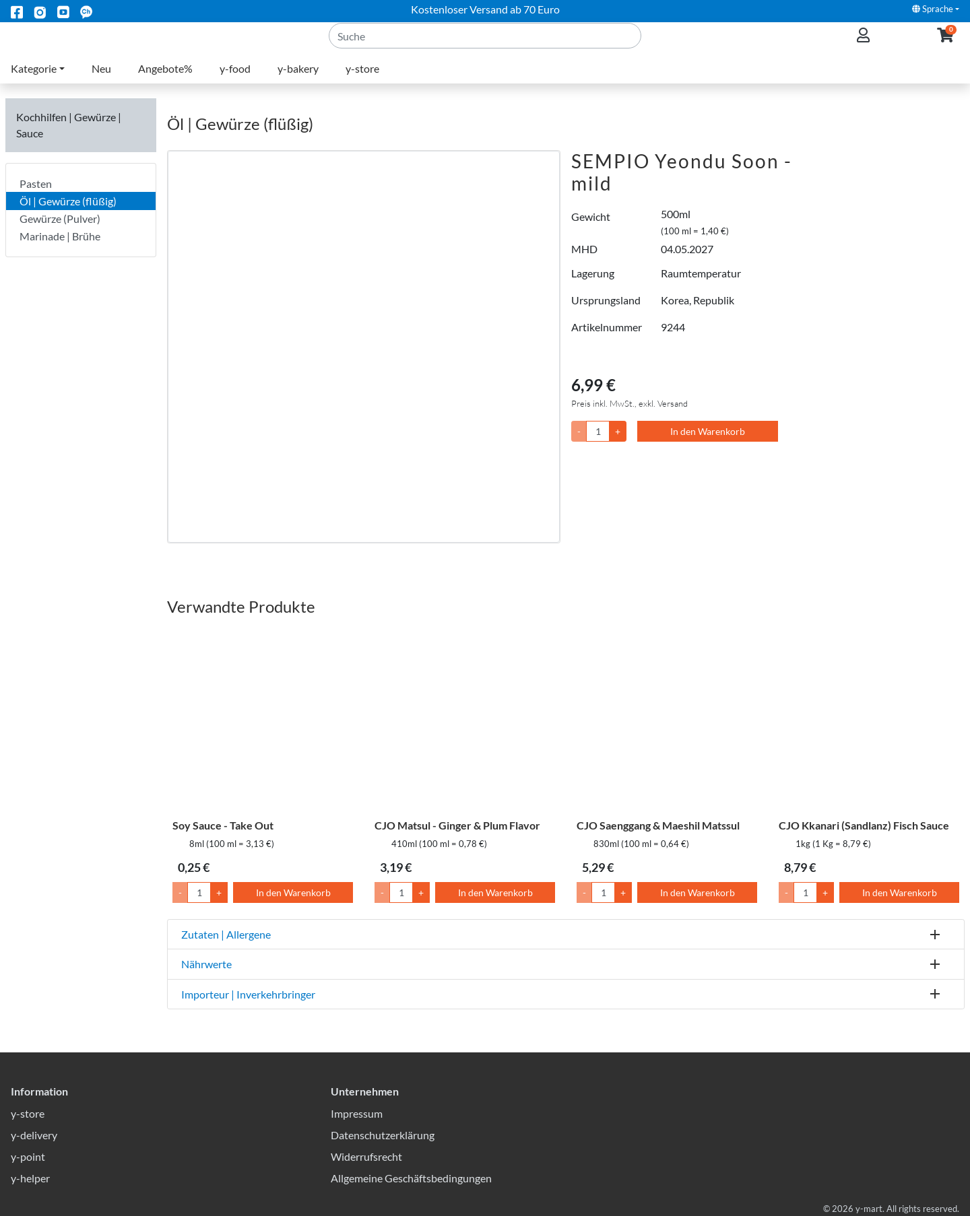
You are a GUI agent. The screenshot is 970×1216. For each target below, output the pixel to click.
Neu (101, 84)
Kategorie (34, 84)
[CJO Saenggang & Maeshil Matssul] (667, 720)
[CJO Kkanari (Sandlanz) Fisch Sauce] (869, 720)
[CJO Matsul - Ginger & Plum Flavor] (464, 720)
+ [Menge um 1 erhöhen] (219, 892)
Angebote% (165, 84)
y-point (28, 1156)
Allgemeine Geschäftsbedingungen (411, 1178)
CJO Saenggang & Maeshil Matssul (658, 825)
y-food (235, 84)
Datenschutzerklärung (382, 1134)
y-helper (30, 1178)
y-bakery (298, 84)
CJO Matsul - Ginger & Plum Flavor (457, 825)
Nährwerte (206, 963)
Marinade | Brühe (60, 236)
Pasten (36, 183)
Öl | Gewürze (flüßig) (68, 201)
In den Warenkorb (707, 431)
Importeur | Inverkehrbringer (248, 994)
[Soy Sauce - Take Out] (262, 720)
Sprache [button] (932, 8)
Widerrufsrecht (366, 1156)
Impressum (357, 1113)
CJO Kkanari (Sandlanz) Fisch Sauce (864, 825)
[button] (945, 44)
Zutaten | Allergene (226, 934)
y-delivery (34, 1134)
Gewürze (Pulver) (60, 218)
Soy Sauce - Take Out (222, 825)
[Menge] (598, 431)
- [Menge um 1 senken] (180, 892)
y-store (362, 84)
